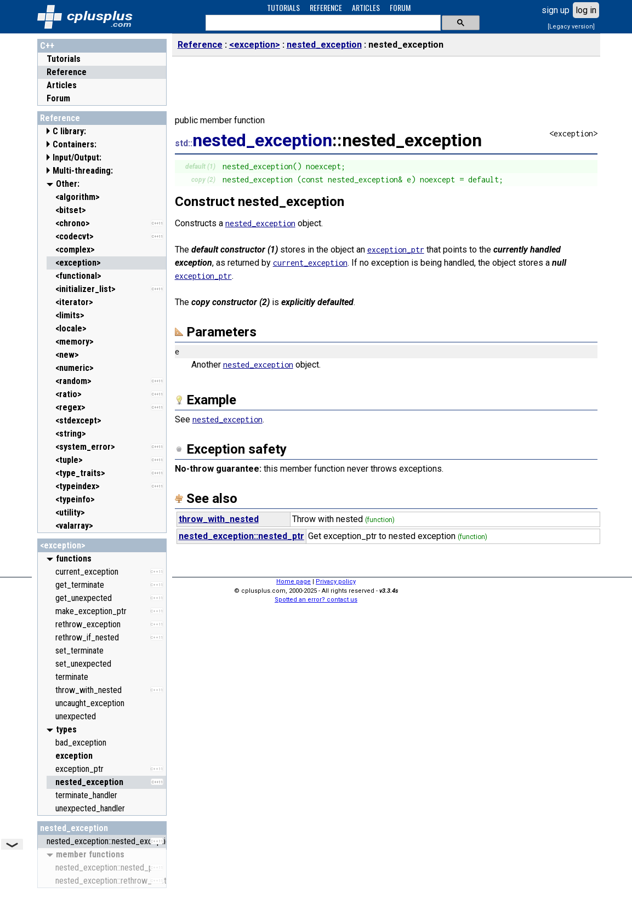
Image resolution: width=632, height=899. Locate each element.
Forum (58, 98)
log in (586, 10)
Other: (67, 184)
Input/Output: (77, 157)
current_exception (310, 262)
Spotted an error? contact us (316, 599)
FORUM (400, 7)
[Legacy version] (571, 26)
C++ (47, 46)
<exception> (63, 545)
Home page (293, 581)
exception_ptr (395, 249)
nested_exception (74, 828)
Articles (62, 85)
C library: (69, 131)
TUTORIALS (283, 7)
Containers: (74, 144)
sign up (556, 10)
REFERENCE (326, 7)
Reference (67, 72)
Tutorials (64, 59)
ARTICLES (366, 7)
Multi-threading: (83, 170)
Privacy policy (336, 581)
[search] (322, 23)
